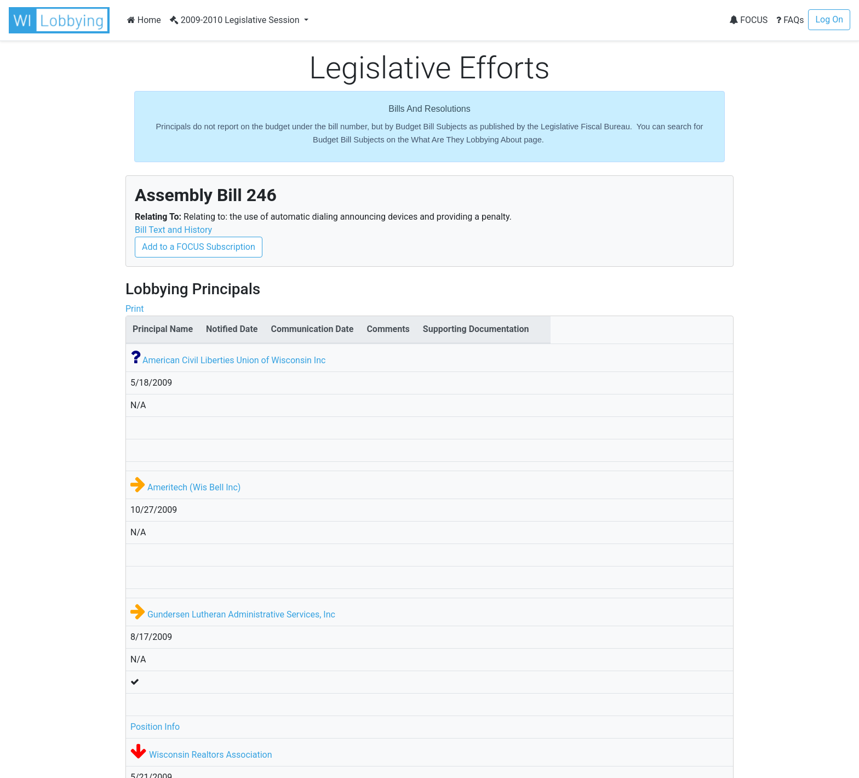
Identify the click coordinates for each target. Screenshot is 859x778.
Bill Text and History (173, 230)
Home (144, 20)
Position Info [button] (155, 727)
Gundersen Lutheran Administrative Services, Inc (241, 614)
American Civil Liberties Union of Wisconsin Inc (233, 360)
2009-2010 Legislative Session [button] (236, 20)
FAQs (790, 20)
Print (134, 309)
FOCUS (748, 20)
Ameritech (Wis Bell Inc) (193, 487)
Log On (829, 19)
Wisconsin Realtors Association (210, 755)
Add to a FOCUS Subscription (198, 247)
